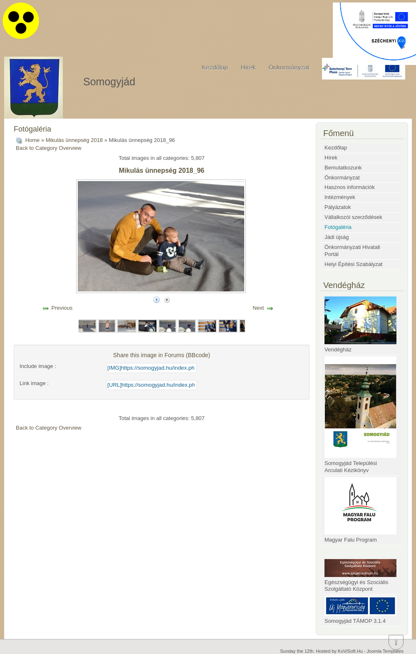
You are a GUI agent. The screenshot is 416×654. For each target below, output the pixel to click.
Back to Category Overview (49, 148)
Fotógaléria (338, 227)
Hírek (248, 67)
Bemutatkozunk (343, 167)
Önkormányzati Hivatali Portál (352, 250)
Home (32, 140)
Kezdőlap (215, 67)
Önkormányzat (288, 67)
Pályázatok (337, 207)
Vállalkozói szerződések (353, 217)
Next (258, 308)
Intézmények (339, 197)
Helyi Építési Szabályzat (353, 264)
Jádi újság (336, 237)
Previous (62, 308)
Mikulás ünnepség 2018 (74, 140)
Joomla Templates (385, 651)
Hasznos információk (349, 187)
